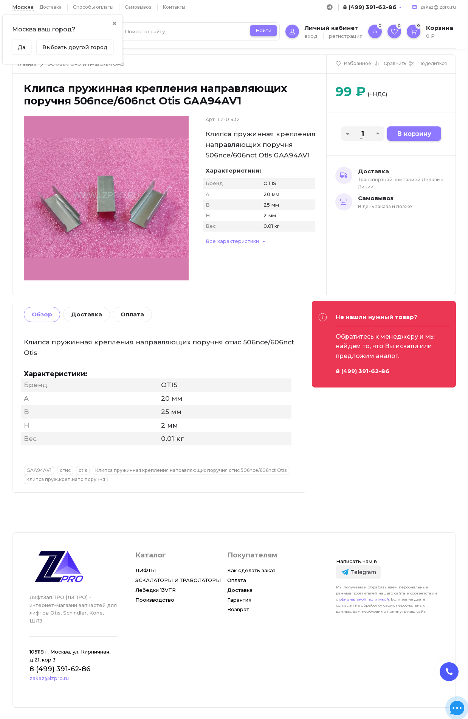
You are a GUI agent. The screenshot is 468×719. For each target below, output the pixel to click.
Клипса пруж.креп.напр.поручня (65, 479)
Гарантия (239, 600)
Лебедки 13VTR (155, 590)
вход (311, 36)
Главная (27, 64)
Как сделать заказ (251, 570)
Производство (154, 600)
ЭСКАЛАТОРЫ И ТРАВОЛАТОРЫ (86, 64)
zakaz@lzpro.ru (438, 7)
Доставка (50, 7)
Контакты (174, 7)
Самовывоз (138, 7)
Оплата (132, 314)
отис (65, 470)
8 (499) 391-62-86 (370, 7)
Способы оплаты (93, 7)
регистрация (346, 36)
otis (83, 470)
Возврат (238, 609)
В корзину (414, 133)
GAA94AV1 (38, 470)
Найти (263, 30)
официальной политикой (364, 599)
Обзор (42, 314)
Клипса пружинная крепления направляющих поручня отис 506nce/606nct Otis (191, 470)
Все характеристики (232, 241)
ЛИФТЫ (145, 570)
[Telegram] (358, 572)
